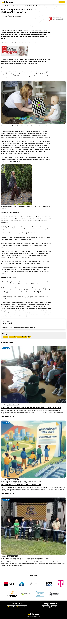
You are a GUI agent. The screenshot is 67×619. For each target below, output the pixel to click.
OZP (29, 336)
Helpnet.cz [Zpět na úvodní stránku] (8, 2)
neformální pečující (22, 336)
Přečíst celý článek (6, 416)
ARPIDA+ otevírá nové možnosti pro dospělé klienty (25, 559)
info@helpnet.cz (22, 606)
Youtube (54, 606)
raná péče (5, 336)
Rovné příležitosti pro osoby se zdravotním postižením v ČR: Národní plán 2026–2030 (21, 483)
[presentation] (33, 374)
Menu (62, 2)
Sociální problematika (10, 5)
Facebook (46, 606)
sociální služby (13, 336)
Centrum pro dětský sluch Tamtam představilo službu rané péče (31, 407)
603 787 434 (11, 606)
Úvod (2, 5)
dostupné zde (32, 43)
